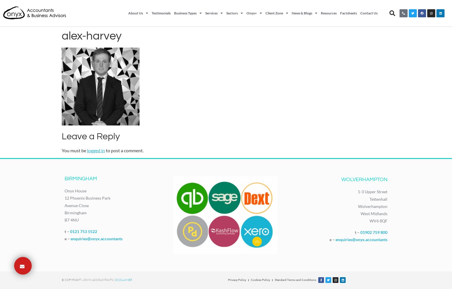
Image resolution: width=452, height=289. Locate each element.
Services (214, 13)
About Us (138, 13)
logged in (96, 150)
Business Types (188, 13)
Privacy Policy (237, 280)
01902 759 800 (373, 232)
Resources (329, 13)
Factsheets (348, 13)
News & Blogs (304, 13)
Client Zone (276, 13)
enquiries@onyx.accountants (97, 238)
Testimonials (161, 13)
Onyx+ (254, 13)
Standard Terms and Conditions (295, 280)
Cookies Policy (260, 280)
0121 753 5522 (83, 231)
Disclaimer (123, 280)
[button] (392, 13)
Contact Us (369, 13)
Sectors (234, 13)
